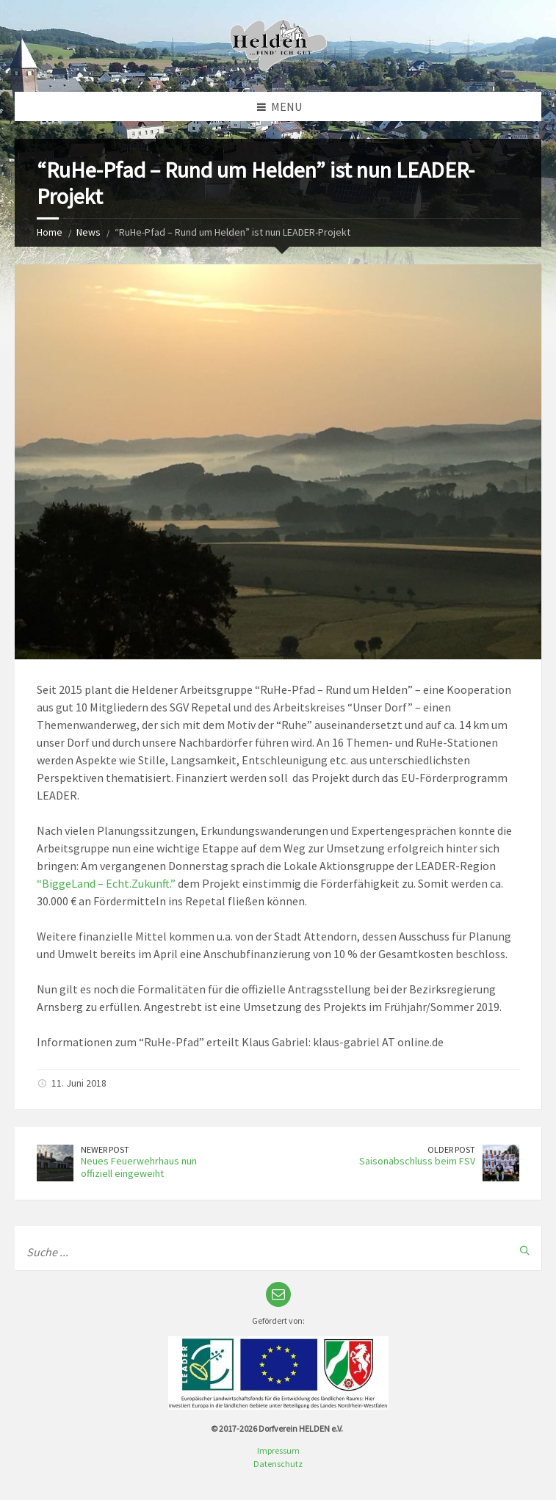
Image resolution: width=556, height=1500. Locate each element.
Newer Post (105, 1149)
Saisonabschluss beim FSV (417, 1160)
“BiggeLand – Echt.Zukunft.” (106, 883)
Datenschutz (278, 1463)
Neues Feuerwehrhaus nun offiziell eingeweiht (139, 1167)
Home (49, 232)
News (88, 232)
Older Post (451, 1149)
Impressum (278, 1450)
